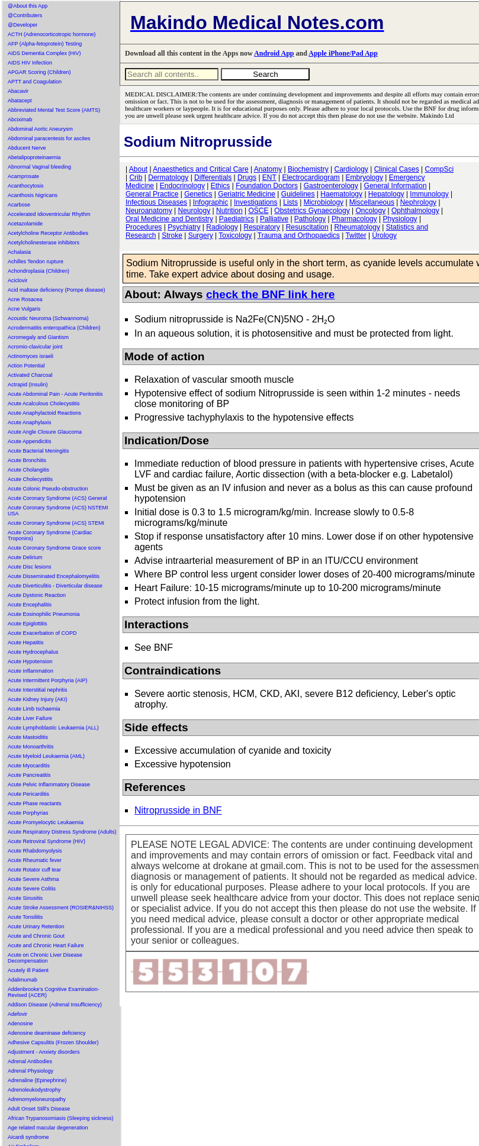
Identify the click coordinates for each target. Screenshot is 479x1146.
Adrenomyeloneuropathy (37, 1099)
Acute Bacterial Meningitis (38, 451)
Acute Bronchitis (27, 460)
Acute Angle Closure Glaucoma (45, 432)
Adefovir (17, 1014)
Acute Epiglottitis (27, 624)
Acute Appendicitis (30, 441)
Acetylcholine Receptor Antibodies (48, 233)
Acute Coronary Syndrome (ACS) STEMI (56, 523)
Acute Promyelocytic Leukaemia (45, 822)
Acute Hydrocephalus (33, 652)
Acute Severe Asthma (33, 879)
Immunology (429, 194)
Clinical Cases (396, 169)
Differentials (213, 177)
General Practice (152, 194)
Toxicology (235, 235)
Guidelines (298, 194)
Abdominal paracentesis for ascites (49, 138)
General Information (395, 186)
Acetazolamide (25, 224)
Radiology (221, 227)
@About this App (27, 6)
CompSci (439, 169)
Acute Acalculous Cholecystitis (44, 403)
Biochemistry (308, 169)
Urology (384, 235)
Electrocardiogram (310, 177)
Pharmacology (354, 219)
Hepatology (386, 194)
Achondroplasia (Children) (38, 271)
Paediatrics (236, 219)
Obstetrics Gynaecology (311, 210)
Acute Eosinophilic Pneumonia (44, 614)
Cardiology (351, 169)
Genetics (198, 194)
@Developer (22, 25)
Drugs (246, 177)
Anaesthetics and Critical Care (200, 169)
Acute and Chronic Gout (36, 936)
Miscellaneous (371, 202)
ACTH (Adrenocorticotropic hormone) (52, 34)
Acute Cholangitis (28, 470)
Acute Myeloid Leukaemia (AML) (46, 756)
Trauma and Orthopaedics (299, 235)
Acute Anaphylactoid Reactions (44, 413)
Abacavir (18, 91)
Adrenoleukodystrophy (34, 1090)
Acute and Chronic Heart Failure (46, 945)
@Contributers (25, 15)
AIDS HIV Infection (30, 63)
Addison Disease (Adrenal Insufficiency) (55, 1005)
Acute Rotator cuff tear (34, 870)
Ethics (220, 186)
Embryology (364, 177)
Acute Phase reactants (35, 803)
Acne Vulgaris (24, 309)
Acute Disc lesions (30, 567)
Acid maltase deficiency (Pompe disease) (56, 290)
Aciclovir (18, 280)
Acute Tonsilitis (25, 917)
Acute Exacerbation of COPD (42, 633)
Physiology (400, 219)
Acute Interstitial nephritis (37, 690)
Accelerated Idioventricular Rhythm (49, 214)
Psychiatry (184, 227)
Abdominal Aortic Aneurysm (40, 129)
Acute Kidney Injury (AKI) (37, 699)
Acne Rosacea (25, 299)
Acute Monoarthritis (31, 747)
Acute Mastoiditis (28, 737)
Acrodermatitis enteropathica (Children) (54, 328)
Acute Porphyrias (28, 813)
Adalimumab (22, 980)
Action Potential (26, 366)
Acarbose (19, 205)
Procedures (144, 227)
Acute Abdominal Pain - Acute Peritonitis (55, 394)
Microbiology (323, 202)
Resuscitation (307, 227)
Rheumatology (357, 227)
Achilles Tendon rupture (35, 261)
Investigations (255, 202)
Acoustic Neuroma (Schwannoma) (48, 318)
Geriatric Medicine (246, 194)
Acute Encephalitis (30, 605)
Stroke (172, 235)
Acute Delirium (25, 557)
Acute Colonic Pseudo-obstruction (48, 489)
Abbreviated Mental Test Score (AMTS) (54, 110)
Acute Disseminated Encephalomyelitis (53, 576)
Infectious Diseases (156, 202)
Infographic (210, 202)
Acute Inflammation (30, 671)
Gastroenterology (331, 186)
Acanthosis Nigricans (32, 195)
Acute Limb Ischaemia (34, 709)
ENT (269, 177)
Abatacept (20, 101)
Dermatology (168, 177)
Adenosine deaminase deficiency (47, 1033)
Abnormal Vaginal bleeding (39, 167)
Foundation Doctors (267, 186)
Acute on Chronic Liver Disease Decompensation (45, 958)
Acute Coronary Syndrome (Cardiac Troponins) (50, 535)
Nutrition (229, 210)
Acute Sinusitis (25, 898)
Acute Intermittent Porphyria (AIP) (48, 680)
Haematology (341, 194)
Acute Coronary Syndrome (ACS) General (57, 498)
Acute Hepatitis (26, 642)
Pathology (310, 219)
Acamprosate (23, 176)
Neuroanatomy (149, 210)
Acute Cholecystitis (30, 479)
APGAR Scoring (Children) (39, 72)
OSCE (259, 210)
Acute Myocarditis (29, 766)
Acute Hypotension (30, 661)
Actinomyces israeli (30, 356)
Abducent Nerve (27, 148)
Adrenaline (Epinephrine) (37, 1080)
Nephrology (418, 202)
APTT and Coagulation (35, 82)
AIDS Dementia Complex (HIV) (44, 53)
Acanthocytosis (26, 186)
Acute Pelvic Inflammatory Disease (49, 784)
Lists (290, 202)
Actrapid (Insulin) (28, 385)
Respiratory (262, 227)
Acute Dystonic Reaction (37, 595)
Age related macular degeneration (48, 1128)
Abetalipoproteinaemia (34, 157)
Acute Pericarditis (28, 794)
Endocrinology (182, 186)
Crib (135, 177)
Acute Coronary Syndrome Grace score (54, 548)
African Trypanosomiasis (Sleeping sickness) (61, 1118)
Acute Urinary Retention (36, 926)
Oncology (371, 210)
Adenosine (20, 1023)
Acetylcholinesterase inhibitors (43, 243)
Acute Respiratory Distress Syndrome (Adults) (62, 832)
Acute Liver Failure (30, 718)
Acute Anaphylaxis (30, 422)
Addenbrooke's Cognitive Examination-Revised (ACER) (53, 992)
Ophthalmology (415, 210)
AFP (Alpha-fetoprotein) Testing (45, 44)
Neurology (194, 210)
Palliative (274, 219)
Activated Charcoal (30, 375)
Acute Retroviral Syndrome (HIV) (46, 841)
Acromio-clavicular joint (35, 347)
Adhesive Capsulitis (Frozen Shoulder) (53, 1042)
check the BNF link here (270, 294)
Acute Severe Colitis (32, 889)
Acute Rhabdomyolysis (35, 851)
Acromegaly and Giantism (38, 337)
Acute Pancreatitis (29, 775)
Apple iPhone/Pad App (343, 53)
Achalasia (19, 252)
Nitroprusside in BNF (178, 810)
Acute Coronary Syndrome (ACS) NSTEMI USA (58, 510)
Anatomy (268, 169)
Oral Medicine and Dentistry (169, 219)
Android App (274, 53)
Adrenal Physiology (30, 1071)
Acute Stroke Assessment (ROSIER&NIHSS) (61, 908)
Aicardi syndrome (28, 1137)
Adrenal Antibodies (30, 1061)
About (138, 169)
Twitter (355, 235)
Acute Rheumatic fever (35, 860)
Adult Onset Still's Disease (39, 1109)
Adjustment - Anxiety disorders (44, 1052)
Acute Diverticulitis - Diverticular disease (55, 586)
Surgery (200, 235)
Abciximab (20, 119)
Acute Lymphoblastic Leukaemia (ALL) (53, 728)
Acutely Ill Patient (28, 970)
